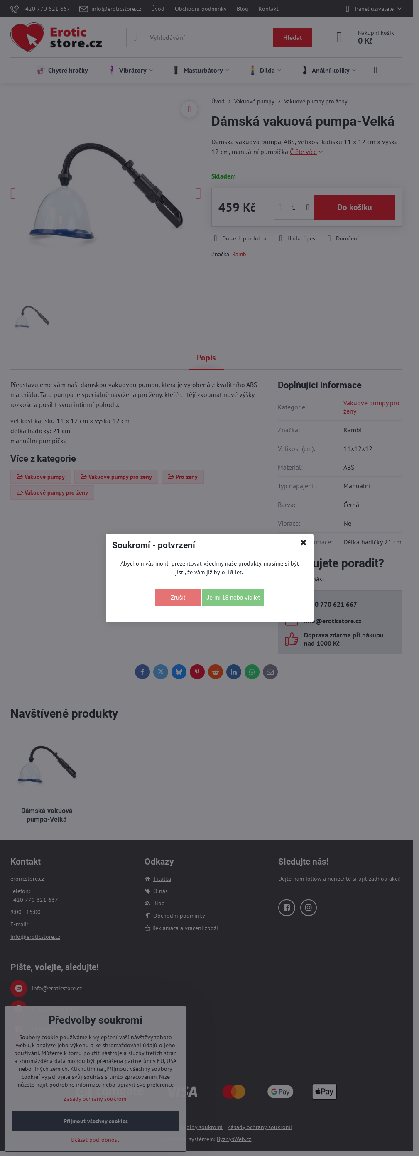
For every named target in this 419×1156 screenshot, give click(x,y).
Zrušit (178, 597)
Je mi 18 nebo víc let (233, 597)
